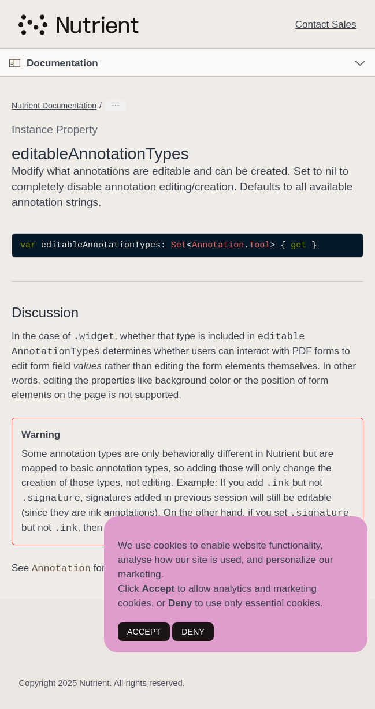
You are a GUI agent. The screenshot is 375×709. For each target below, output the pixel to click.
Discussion (45, 312)
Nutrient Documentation (54, 105)
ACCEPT (144, 631)
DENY (193, 631)
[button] (0, 49)
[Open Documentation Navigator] (14, 63)
